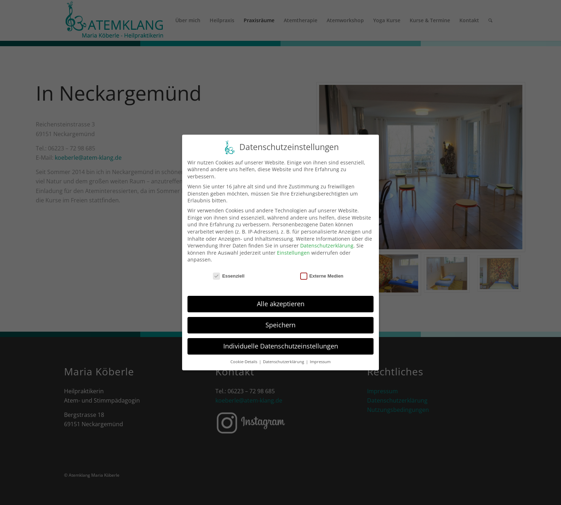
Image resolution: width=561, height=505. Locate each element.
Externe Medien (321, 276)
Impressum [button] (320, 361)
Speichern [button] (280, 325)
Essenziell (228, 276)
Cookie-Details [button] (244, 361)
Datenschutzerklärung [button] (284, 361)
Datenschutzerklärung (326, 245)
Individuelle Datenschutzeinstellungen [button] (280, 346)
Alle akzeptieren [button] (280, 303)
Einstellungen (293, 252)
